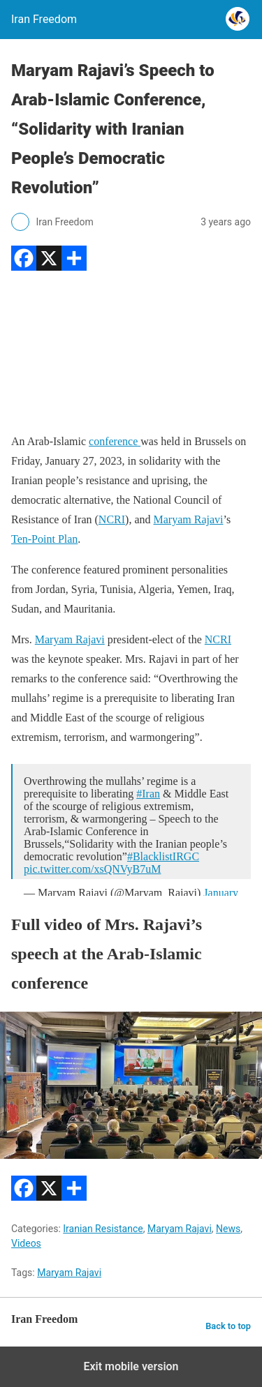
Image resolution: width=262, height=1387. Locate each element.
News (228, 1228)
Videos (26, 1243)
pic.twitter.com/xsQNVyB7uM (92, 869)
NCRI (112, 519)
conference (114, 441)
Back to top (228, 1326)
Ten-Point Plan (44, 539)
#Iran (148, 794)
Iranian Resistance (103, 1228)
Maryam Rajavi (189, 519)
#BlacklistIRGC (163, 856)
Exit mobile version (130, 1366)
